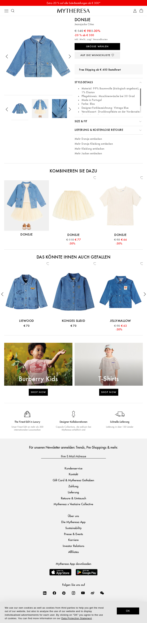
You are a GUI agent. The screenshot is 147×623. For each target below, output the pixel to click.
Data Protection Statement (76, 618)
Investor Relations (73, 546)
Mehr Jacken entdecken (88, 153)
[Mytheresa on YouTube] (83, 593)
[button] (7, 56)
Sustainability (73, 528)
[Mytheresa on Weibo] (93, 593)
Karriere (73, 540)
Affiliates (73, 552)
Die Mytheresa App (73, 522)
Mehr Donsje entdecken (88, 139)
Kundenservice (73, 468)
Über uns (73, 516)
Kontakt (73, 474)
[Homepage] (73, 11)
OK (128, 610)
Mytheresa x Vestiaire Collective (73, 504)
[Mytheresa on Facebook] (54, 593)
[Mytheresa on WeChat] (102, 593)
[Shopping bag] (141, 11)
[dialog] (73, 612)
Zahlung (73, 486)
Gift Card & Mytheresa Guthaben (73, 480)
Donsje (83, 20)
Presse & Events (73, 534)
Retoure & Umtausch (73, 498)
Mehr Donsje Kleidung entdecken (94, 143)
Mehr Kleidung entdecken (89, 148)
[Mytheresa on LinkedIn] (45, 593)
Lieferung (73, 492)
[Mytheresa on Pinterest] (64, 593)
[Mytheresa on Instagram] (73, 593)
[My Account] (135, 11)
